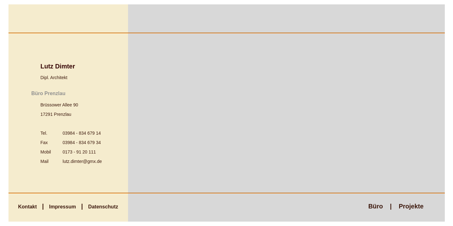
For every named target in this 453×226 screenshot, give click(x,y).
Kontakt (27, 206)
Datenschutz (103, 206)
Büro (375, 206)
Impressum (62, 206)
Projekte (411, 206)
